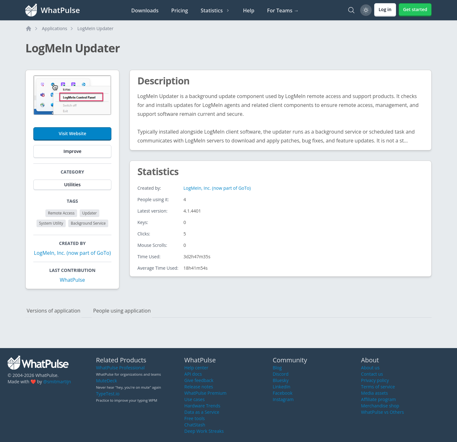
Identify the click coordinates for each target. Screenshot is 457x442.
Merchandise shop (380, 406)
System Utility (51, 223)
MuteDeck (106, 381)
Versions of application (53, 310)
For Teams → (283, 10)
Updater (89, 213)
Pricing (179, 10)
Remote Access (61, 213)
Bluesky (280, 380)
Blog (277, 368)
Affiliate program (378, 399)
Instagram (283, 399)
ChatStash (194, 425)
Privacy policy (375, 380)
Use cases (194, 399)
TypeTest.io (107, 394)
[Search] (351, 10)
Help (249, 10)
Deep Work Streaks (204, 431)
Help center (196, 368)
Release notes (198, 387)
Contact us (372, 374)
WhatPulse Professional (120, 368)
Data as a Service (201, 412)
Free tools (194, 418)
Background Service (88, 223)
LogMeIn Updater (95, 28)
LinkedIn (281, 387)
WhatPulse (72, 279)
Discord (280, 374)
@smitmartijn (57, 382)
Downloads (145, 10)
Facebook (282, 393)
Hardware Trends (202, 406)
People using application (122, 310)
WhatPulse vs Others (382, 412)
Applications (54, 28)
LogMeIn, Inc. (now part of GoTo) (72, 252)
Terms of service (378, 387)
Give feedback (199, 380)
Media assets (374, 393)
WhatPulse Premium (205, 393)
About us (370, 368)
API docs (193, 374)
